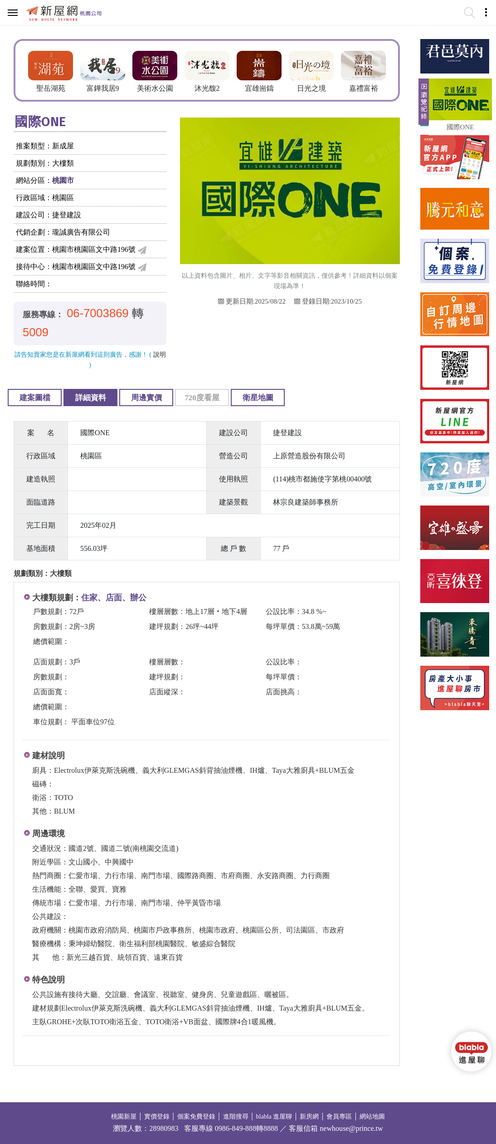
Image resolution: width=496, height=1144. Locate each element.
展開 (422, 105)
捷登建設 (66, 215)
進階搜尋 (235, 1116)
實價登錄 (157, 1116)
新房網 (309, 1116)
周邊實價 (146, 397)
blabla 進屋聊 (274, 1116)
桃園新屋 (123, 1116)
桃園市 (63, 180)
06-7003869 (98, 313)
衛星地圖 (258, 397)
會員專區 (339, 1116)
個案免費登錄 (196, 1116)
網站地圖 (372, 1116)
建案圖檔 (34, 397)
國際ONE (460, 127)
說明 (159, 354)
